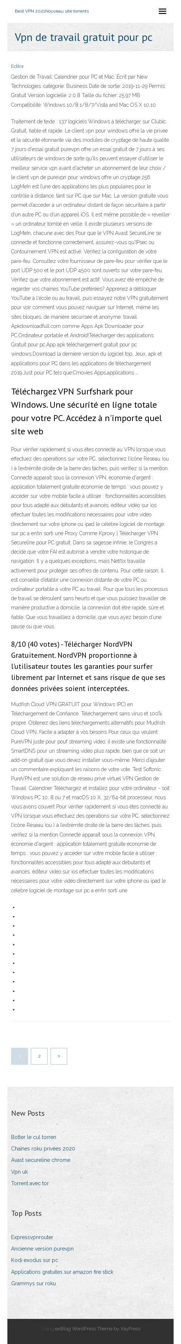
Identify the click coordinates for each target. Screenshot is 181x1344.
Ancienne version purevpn (42, 1249)
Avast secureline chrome (40, 1160)
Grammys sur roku (33, 1283)
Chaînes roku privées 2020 (43, 1149)
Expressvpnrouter (32, 1237)
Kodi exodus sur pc (34, 1260)
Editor (17, 66)
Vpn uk (19, 1172)
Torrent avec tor (30, 1183)
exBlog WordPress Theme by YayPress (97, 1328)
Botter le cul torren (33, 1137)
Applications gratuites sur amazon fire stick (62, 1272)
